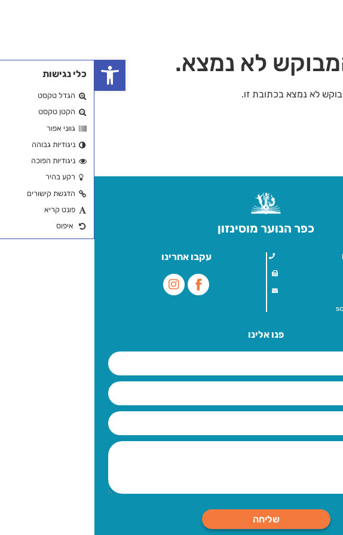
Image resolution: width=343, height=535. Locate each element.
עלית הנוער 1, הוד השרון (282, 256)
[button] (15, 75)
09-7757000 (299, 273)
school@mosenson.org (279, 308)
